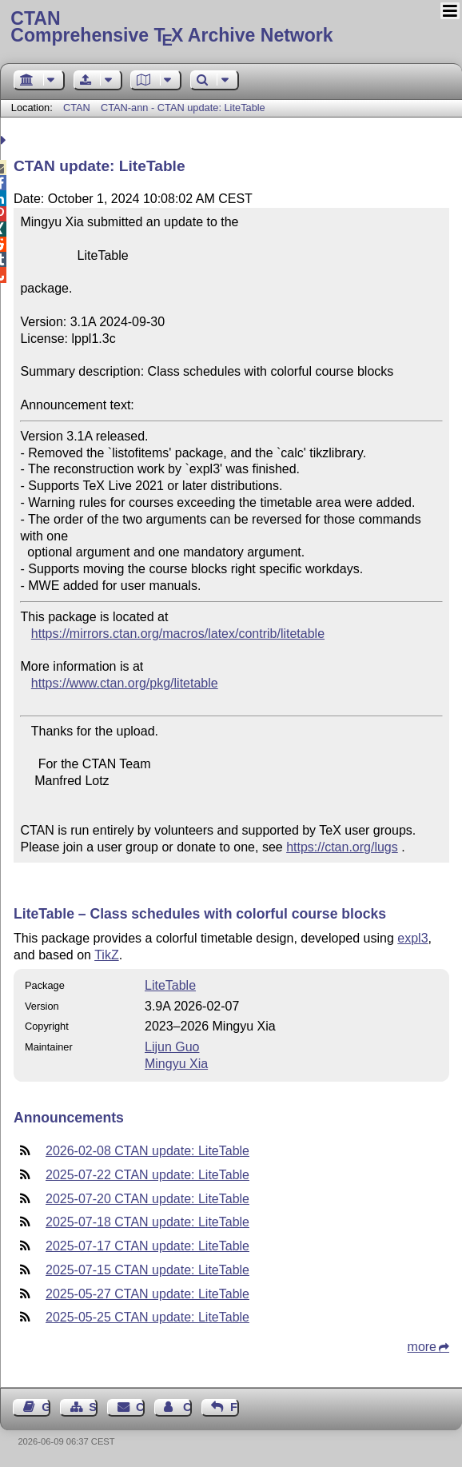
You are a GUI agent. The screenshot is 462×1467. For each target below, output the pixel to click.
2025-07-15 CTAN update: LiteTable (147, 1270)
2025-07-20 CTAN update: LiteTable (147, 1199)
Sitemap (93, 1407)
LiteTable (170, 985)
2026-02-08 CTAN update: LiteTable (147, 1151)
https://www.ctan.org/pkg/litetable (124, 683)
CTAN (76, 108)
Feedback (234, 1407)
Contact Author (187, 1407)
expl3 (412, 938)
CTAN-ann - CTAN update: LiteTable (183, 108)
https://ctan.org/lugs (342, 847)
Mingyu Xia (176, 1063)
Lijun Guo (172, 1047)
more (422, 1346)
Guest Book (46, 1407)
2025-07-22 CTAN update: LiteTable (147, 1175)
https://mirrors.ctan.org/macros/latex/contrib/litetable (178, 633)
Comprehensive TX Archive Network (230, 28)
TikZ (106, 955)
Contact (140, 1407)
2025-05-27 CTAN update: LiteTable (147, 1294)
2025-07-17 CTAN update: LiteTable (147, 1246)
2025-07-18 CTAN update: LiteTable (147, 1222)
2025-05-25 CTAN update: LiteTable (147, 1317)
